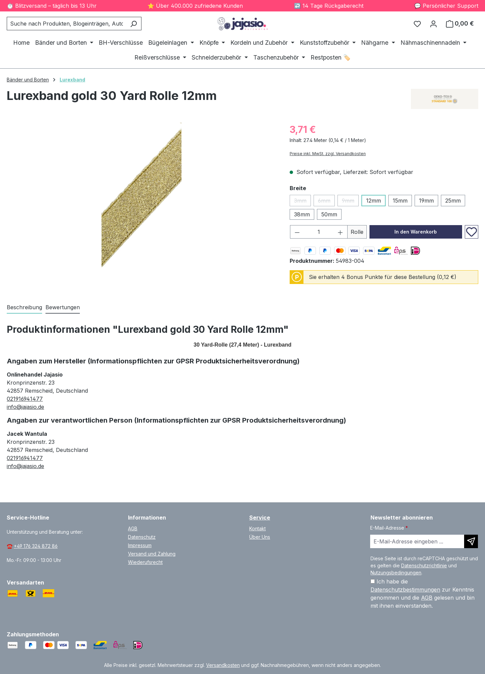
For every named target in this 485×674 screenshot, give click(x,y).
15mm (400, 200)
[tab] (24, 307)
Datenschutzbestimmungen (405, 589)
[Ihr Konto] (433, 23)
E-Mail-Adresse (389, 528)
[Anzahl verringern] (297, 232)
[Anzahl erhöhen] (340, 232)
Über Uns (259, 537)
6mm (326, 201)
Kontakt (257, 528)
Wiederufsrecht (145, 562)
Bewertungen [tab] (62, 307)
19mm (426, 200)
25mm (453, 200)
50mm (329, 214)
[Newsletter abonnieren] (471, 541)
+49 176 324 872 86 (36, 546)
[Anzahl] (319, 232)
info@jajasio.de (25, 406)
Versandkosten (223, 665)
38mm (302, 214)
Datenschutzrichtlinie (424, 565)
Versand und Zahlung (151, 554)
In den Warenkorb (415, 232)
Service (259, 517)
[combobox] (66, 23)
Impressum (140, 545)
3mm (302, 201)
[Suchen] (133, 23)
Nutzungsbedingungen (395, 572)
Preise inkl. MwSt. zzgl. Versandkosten (328, 153)
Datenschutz (142, 537)
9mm (350, 201)
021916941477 (25, 398)
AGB (132, 528)
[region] (141, 194)
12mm (373, 200)
